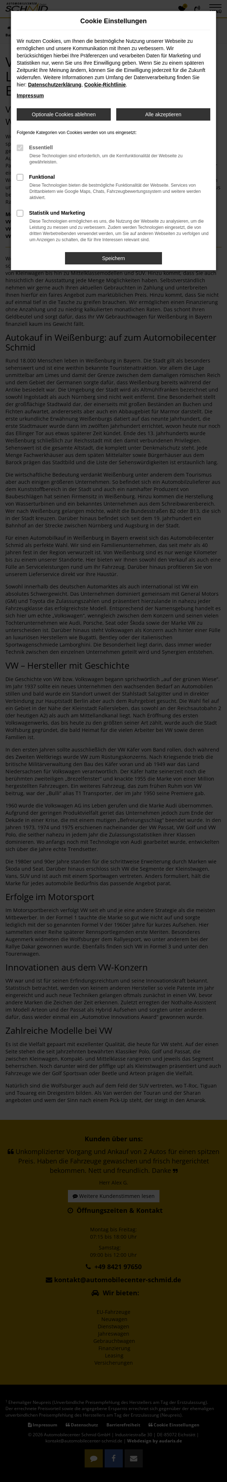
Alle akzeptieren (163, 114)
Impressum (30, 95)
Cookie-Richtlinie (105, 85)
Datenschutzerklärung (54, 85)
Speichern (113, 258)
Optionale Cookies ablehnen (64, 114)
